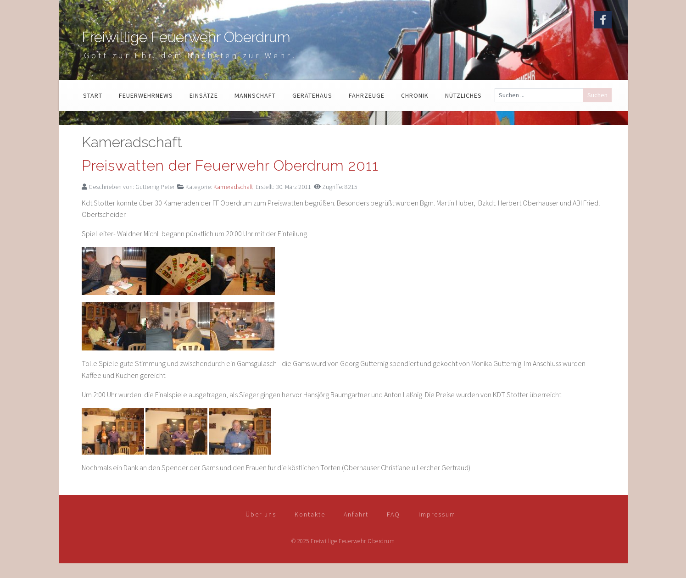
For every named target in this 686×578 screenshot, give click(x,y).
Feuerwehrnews (146, 110)
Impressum (437, 528)
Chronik (415, 110)
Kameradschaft (233, 202)
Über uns (260, 528)
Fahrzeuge (367, 110)
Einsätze (204, 110)
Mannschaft (255, 110)
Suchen (597, 109)
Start (92, 110)
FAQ (393, 528)
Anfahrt (356, 528)
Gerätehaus (312, 110)
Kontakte (310, 528)
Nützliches (463, 110)
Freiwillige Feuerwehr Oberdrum (263, 44)
